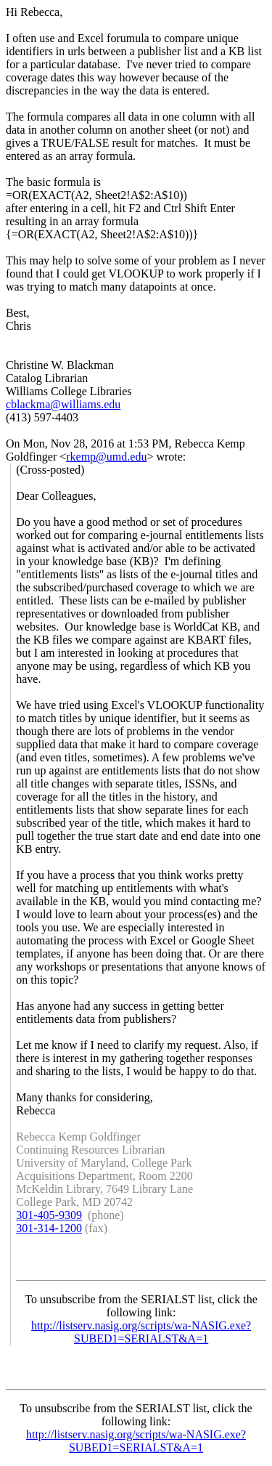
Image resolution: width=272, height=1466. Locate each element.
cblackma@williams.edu (63, 404)
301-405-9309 (49, 1215)
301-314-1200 (49, 1228)
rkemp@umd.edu (106, 456)
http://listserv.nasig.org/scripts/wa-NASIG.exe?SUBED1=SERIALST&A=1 (141, 1332)
